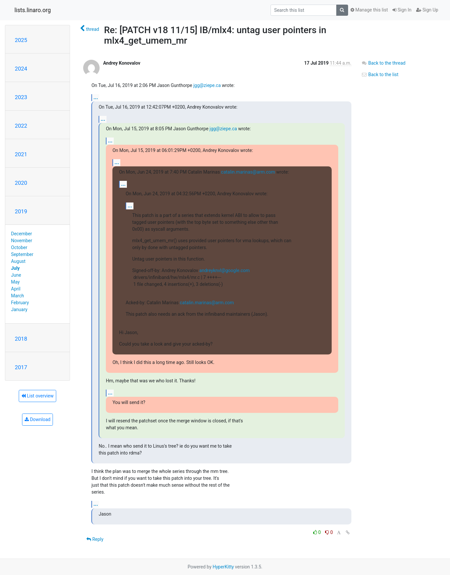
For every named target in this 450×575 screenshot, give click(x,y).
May (15, 282)
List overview (37, 395)
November (21, 240)
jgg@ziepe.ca (207, 85)
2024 (21, 68)
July (15, 268)
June (16, 275)
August (18, 261)
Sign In (402, 9)
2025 (21, 40)
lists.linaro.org (32, 10)
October (19, 247)
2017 (21, 367)
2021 (21, 154)
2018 (21, 338)
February (20, 302)
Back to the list (379, 74)
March (17, 295)
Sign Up (427, 9)
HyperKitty (223, 566)
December (21, 233)
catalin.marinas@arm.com (248, 172)
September (22, 254)
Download (38, 419)
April (16, 288)
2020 (21, 183)
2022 (21, 125)
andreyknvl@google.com (224, 270)
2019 (21, 211)
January (19, 309)
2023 (21, 97)
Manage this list (369, 9)
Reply (94, 539)
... (95, 97)
